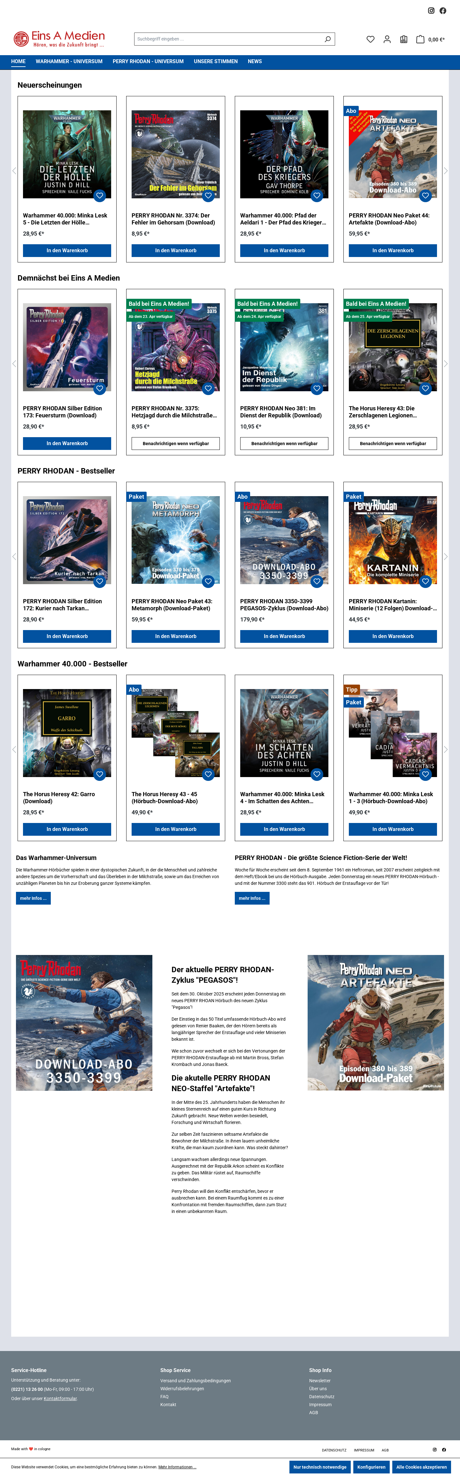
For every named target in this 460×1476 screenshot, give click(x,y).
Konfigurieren (371, 1467)
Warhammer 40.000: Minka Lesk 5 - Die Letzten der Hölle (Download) (65, 219)
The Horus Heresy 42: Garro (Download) (59, 797)
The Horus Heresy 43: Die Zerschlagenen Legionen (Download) (382, 412)
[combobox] (227, 39)
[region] (230, 171)
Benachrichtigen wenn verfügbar (176, 443)
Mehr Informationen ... (177, 1467)
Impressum (320, 1404)
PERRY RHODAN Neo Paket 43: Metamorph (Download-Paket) (172, 605)
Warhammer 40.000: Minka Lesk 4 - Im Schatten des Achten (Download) (282, 798)
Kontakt (168, 1404)
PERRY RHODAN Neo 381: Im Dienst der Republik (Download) (281, 412)
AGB (313, 1412)
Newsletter (320, 1380)
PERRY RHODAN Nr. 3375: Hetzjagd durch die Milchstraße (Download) (172, 412)
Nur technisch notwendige (320, 1467)
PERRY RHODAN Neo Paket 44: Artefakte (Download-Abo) (389, 219)
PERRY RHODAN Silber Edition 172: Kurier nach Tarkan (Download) (62, 605)
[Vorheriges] (14, 171)
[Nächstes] (446, 171)
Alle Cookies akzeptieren (421, 1467)
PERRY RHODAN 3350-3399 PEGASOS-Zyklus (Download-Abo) (284, 605)
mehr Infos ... (33, 898)
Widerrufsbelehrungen (182, 1388)
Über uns (318, 1388)
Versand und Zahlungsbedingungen (195, 1380)
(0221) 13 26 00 (27, 1389)
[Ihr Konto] (387, 39)
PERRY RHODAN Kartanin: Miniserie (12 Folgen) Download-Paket (391, 605)
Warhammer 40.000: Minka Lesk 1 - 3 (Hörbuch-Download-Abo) (391, 797)
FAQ (164, 1396)
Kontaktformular (60, 1398)
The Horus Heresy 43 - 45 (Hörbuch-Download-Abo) (165, 797)
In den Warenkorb (67, 250)
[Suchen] (327, 39)
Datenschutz (321, 1396)
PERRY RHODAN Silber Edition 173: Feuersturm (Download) (62, 412)
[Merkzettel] (370, 39)
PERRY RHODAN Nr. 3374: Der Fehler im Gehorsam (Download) (173, 219)
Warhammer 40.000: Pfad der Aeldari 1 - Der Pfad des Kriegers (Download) (282, 219)
